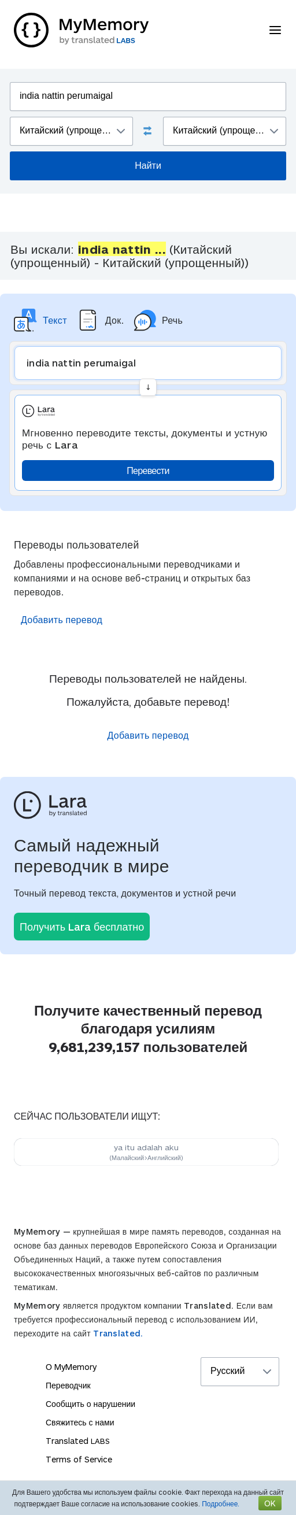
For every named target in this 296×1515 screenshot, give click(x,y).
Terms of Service (79, 1459)
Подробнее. (220, 1503)
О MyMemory (71, 1367)
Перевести (148, 470)
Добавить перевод (61, 619)
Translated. (118, 1333)
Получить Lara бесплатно (82, 926)
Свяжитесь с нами (80, 1422)
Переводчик (68, 1385)
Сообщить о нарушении (90, 1404)
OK (270, 1503)
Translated (78, 1441)
